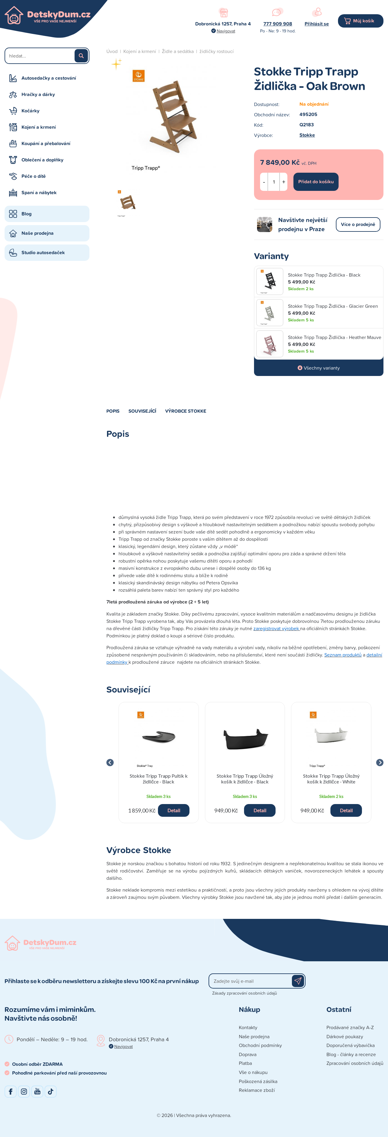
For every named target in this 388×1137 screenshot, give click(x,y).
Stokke (307, 134)
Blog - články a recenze (351, 1054)
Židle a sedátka (178, 51)
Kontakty (248, 1027)
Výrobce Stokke (185, 410)
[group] (158, 762)
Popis (112, 410)
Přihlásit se (317, 23)
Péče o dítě (34, 176)
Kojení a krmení (39, 127)
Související (142, 410)
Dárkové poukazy (344, 1036)
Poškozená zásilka (258, 1081)
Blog (27, 213)
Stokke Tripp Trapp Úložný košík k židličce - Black (245, 778)
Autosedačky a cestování (49, 78)
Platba (245, 1063)
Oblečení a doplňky (42, 159)
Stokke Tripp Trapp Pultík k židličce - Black (159, 778)
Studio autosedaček (43, 252)
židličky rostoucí (216, 51)
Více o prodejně (358, 224)
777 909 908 (277, 23)
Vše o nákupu (253, 1072)
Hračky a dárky (38, 94)
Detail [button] (173, 810)
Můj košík (363, 20)
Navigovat (226, 31)
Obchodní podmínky (260, 1045)
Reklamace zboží (257, 1090)
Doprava (247, 1054)
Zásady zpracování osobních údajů (244, 993)
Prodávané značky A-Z (350, 1027)
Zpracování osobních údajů (354, 1063)
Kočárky (30, 110)
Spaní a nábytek (39, 192)
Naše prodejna (38, 233)
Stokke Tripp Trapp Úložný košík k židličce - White (331, 778)
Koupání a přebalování (46, 143)
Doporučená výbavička (350, 1045)
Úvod (112, 51)
